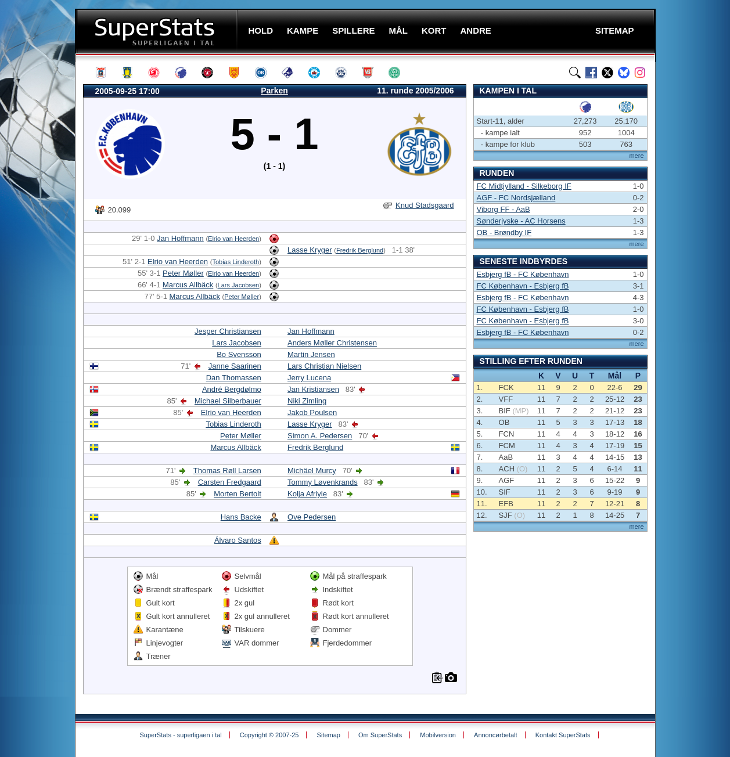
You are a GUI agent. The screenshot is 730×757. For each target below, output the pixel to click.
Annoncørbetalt (495, 734)
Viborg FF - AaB (503, 209)
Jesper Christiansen (228, 331)
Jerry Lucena (309, 377)
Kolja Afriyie (307, 493)
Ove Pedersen (311, 517)
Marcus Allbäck (188, 284)
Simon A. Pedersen (319, 435)
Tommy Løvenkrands (322, 482)
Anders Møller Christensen (332, 342)
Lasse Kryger (309, 250)
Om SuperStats (380, 734)
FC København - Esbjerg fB (523, 286)
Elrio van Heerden (233, 238)
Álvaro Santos (237, 540)
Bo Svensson (239, 354)
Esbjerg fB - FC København (523, 274)
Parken (274, 90)
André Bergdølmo (231, 389)
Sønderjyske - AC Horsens (521, 221)
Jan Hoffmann (180, 238)
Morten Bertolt (237, 493)
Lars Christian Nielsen (324, 366)
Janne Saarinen (234, 366)
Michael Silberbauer (228, 400)
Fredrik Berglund (359, 250)
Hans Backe (241, 517)
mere (636, 155)
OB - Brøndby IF (504, 232)
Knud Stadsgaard (424, 205)
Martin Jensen (311, 354)
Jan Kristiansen (313, 389)
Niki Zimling (306, 400)
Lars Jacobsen (239, 285)
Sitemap (328, 734)
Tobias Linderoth (235, 261)
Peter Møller (183, 273)
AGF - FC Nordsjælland (516, 197)
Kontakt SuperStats (563, 734)
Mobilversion (438, 734)
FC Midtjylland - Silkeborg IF (524, 186)
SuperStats (157, 31)
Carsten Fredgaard (229, 482)
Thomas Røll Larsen (227, 470)
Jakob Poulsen (312, 412)
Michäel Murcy (311, 470)
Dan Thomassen (233, 377)
